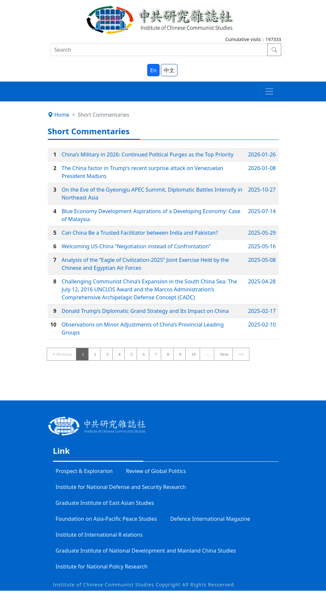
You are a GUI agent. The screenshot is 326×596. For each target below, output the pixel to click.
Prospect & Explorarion (84, 471)
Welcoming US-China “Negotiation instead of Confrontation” (136, 246)
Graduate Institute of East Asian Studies (105, 503)
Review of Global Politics (156, 471)
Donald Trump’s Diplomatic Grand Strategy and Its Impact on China (145, 311)
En (153, 70)
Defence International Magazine (210, 518)
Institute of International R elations (99, 534)
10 (193, 354)
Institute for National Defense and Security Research (121, 487)
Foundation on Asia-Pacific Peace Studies (106, 518)
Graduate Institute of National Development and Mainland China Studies (146, 550)
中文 (169, 70)
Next (224, 354)
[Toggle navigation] (269, 91)
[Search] (159, 49)
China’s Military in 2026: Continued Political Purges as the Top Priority (147, 154)
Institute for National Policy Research (102, 566)
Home (59, 114)
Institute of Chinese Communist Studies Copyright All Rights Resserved (143, 584)
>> (240, 354)
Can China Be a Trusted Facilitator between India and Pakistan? (140, 232)
